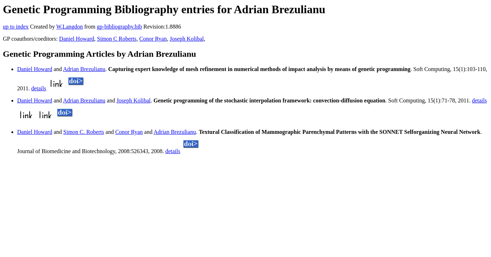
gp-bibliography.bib (119, 27)
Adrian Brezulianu (84, 69)
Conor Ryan (153, 39)
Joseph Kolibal (187, 39)
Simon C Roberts (116, 39)
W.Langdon (69, 27)
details (38, 88)
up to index (16, 27)
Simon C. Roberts (83, 132)
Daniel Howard (76, 39)
